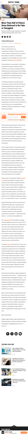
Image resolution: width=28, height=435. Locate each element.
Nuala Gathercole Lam (8, 41)
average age (7, 220)
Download (23, 432)
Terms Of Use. (22, 119)
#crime (19, 43)
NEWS (3, 20)
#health (16, 43)
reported (15, 60)
